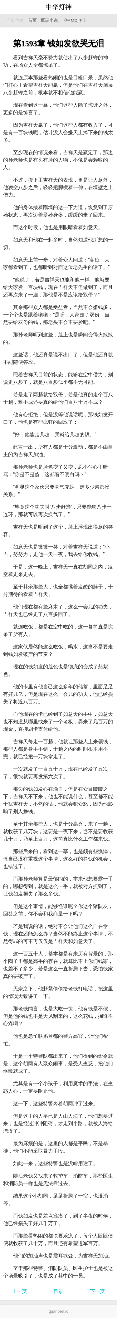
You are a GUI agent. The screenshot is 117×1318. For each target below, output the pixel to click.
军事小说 (49, 20)
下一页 (97, 1291)
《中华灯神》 (75, 20)
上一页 (19, 1291)
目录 (58, 1291)
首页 (32, 20)
